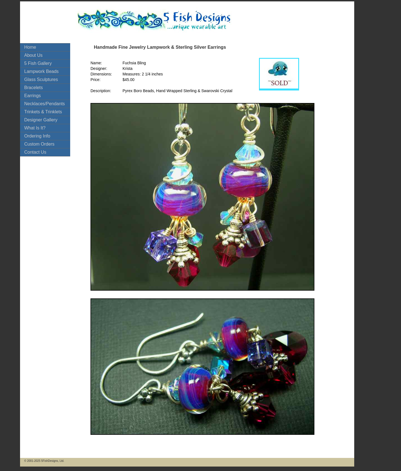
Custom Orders (39, 144)
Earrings (32, 95)
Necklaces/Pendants (44, 103)
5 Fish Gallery (38, 63)
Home (30, 47)
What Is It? (34, 128)
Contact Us (35, 152)
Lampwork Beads (41, 71)
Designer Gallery (40, 119)
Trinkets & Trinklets (43, 111)
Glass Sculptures (41, 79)
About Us (33, 55)
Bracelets (33, 87)
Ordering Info (37, 136)
